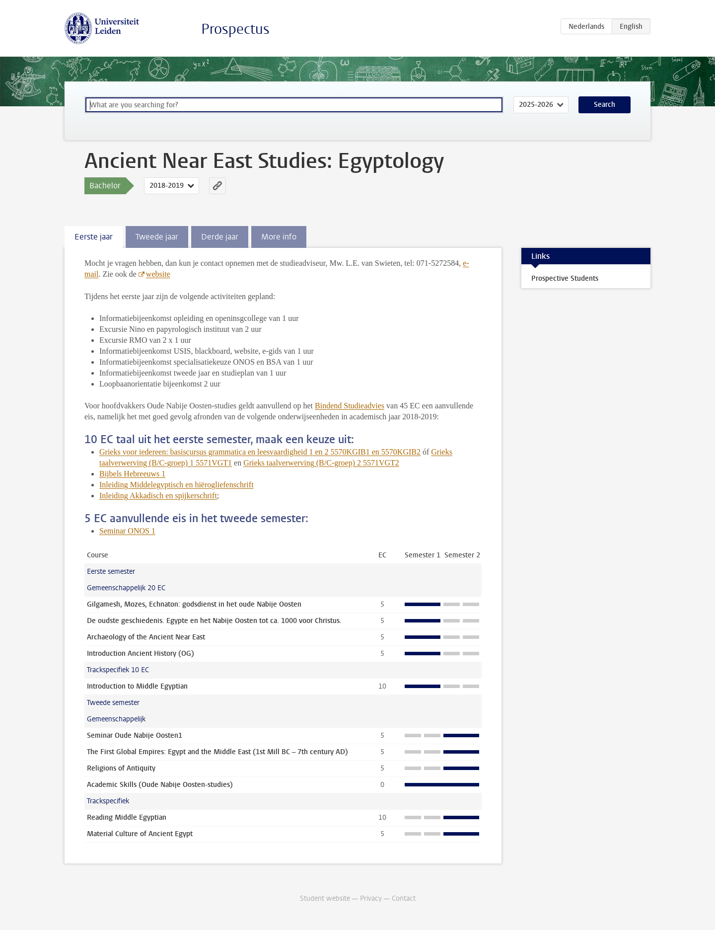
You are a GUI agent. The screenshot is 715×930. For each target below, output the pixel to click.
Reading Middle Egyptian (126, 817)
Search (604, 104)
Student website (325, 898)
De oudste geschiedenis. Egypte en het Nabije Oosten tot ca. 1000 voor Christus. (214, 620)
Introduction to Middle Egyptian (137, 686)
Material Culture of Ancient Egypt (140, 834)
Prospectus (235, 29)
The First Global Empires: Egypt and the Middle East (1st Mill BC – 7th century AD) (217, 752)
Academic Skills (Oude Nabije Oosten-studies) (160, 784)
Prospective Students (564, 278)
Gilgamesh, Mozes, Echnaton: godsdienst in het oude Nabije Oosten (194, 604)
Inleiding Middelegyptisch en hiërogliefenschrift (176, 484)
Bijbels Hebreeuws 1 (132, 473)
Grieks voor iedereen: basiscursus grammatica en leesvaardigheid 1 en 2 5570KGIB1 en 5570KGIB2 (260, 452)
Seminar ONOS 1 (127, 531)
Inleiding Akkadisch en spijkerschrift (158, 495)
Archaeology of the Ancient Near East (146, 637)
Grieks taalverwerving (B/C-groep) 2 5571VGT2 (321, 463)
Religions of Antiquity (121, 768)
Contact (404, 898)
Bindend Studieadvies (349, 405)
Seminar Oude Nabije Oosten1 (134, 735)
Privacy (371, 898)
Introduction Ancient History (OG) (140, 653)
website (158, 274)
